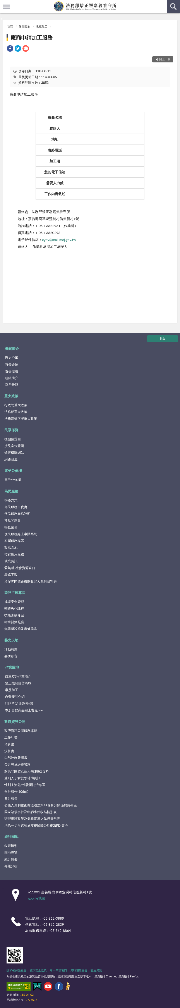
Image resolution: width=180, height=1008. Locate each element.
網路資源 (10, 459)
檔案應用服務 (14, 554)
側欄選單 (6, 7)
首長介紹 (11, 364)
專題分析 (10, 866)
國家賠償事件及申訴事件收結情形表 (30, 812)
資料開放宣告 (78, 970)
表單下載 (10, 574)
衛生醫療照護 (14, 622)
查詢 (173, 6)
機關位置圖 (12, 439)
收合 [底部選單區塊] (162, 338)
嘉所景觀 (11, 385)
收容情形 (10, 846)
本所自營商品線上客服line (24, 710)
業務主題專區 (14, 592)
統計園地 (11, 836)
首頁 (10, 26)
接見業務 (10, 527)
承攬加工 (41, 26)
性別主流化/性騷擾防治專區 (24, 785)
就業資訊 (10, 561)
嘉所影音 (10, 656)
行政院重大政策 (15, 405)
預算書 (9, 744)
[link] (10, 49)
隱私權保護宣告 (16, 970)
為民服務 (11, 491)
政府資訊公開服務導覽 (20, 731)
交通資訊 (96, 970)
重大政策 (11, 396)
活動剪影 (10, 649)
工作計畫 (10, 737)
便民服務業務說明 (17, 514)
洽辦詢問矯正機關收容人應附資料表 (30, 581)
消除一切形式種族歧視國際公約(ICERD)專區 (36, 825)
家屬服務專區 (14, 541)
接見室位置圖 (14, 446)
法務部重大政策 (15, 412)
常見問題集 (12, 520)
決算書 (9, 751)
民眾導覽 (11, 430)
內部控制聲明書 (15, 758)
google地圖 (36, 898)
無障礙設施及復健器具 (20, 629)
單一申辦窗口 (58, 970)
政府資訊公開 (14, 721)
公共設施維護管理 (17, 764)
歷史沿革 (11, 358)
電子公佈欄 (13, 470)
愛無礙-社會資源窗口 (19, 568)
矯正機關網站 (14, 452)
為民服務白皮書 (15, 507)
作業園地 (24, 26)
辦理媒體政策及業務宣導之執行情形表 (32, 819)
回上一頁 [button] (164, 59)
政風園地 (10, 547)
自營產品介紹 (15, 696)
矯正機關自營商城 (18, 683)
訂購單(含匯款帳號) (19, 703)
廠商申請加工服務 (32, 37)
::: (3, 3)
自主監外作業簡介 (18, 676)
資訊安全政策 (38, 970)
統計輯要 (10, 859)
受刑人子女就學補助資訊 (22, 778)
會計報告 (10, 798)
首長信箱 (11, 371)
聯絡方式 (10, 500)
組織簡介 (11, 378)
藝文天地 (11, 640)
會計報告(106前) (16, 791)
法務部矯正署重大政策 (20, 418)
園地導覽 (10, 852)
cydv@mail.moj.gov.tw (59, 239)
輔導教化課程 (14, 608)
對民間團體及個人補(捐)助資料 (26, 771)
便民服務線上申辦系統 (20, 534)
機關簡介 (12, 348)
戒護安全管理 (14, 602)
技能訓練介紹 (14, 615)
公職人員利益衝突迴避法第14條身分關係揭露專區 (40, 805)
